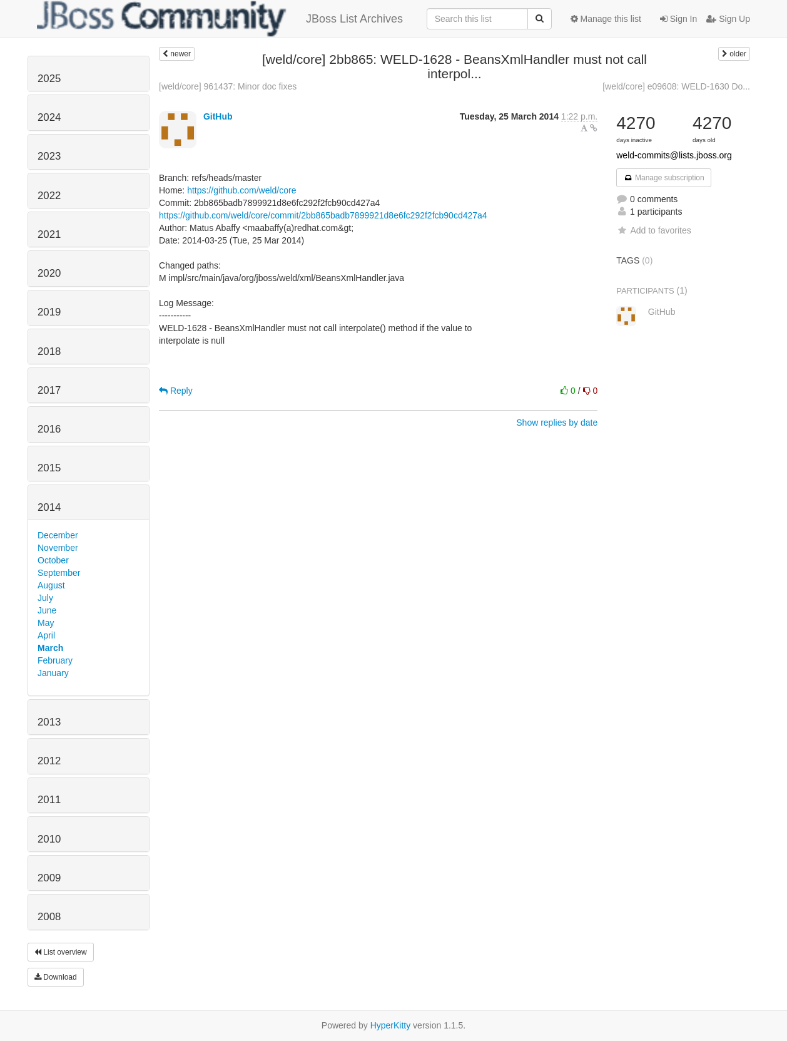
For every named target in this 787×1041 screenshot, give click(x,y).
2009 (49, 878)
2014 (49, 507)
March (50, 648)
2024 (49, 117)
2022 (49, 196)
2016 (49, 429)
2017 (49, 390)
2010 (49, 839)
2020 (49, 273)
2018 (49, 351)
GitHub (218, 116)
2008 (49, 917)
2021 (49, 234)
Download (55, 977)
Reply (176, 391)
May (46, 623)
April (46, 635)
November (58, 548)
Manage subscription (663, 177)
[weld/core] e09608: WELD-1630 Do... (676, 86)
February (55, 660)
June (47, 610)
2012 (49, 761)
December (58, 535)
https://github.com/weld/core (241, 190)
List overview (60, 952)
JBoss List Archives (220, 18)
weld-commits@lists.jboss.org (674, 155)
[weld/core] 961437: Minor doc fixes (228, 86)
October (53, 560)
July (45, 598)
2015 (49, 468)
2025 (49, 79)
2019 (49, 312)
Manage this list (606, 19)
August (51, 585)
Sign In (678, 19)
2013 (49, 722)
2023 (49, 156)
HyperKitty (390, 1025)
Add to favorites (653, 230)
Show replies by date (556, 423)
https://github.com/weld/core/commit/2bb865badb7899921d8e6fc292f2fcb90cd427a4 (323, 215)
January (53, 673)
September (59, 573)
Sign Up (728, 19)
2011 (49, 800)
